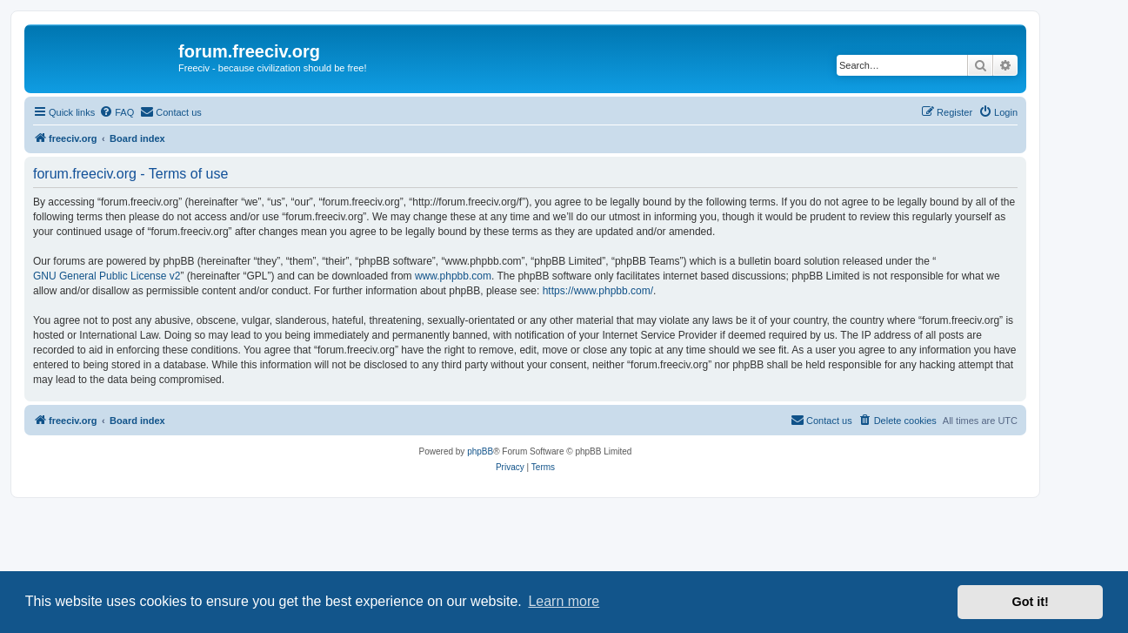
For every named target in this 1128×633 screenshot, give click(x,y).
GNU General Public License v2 (106, 276)
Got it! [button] (1030, 602)
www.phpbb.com (453, 276)
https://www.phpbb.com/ (598, 291)
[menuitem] (116, 112)
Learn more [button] (563, 601)
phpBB (480, 451)
